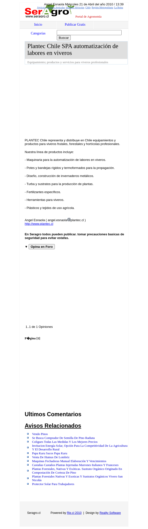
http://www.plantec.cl (39, 224)
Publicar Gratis (75, 24)
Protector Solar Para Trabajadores (53, 484)
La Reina (118, 7)
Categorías (38, 33)
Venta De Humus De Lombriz (50, 457)
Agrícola (41, 7)
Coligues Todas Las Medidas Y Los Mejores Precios (65, 442)
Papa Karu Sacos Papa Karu (49, 453)
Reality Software (110, 513)
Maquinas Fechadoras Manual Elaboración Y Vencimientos (69, 461)
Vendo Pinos (40, 434)
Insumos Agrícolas (55, 7)
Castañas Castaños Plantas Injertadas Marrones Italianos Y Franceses (75, 465)
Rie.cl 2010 (74, 513)
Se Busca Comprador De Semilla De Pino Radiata (63, 438)
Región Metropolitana (102, 7)
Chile (88, 7)
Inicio (38, 24)
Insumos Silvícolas (75, 7)
